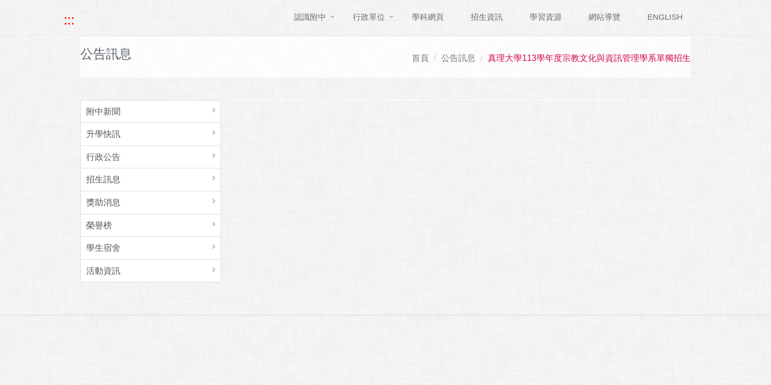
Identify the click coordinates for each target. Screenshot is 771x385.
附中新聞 (103, 111)
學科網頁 (428, 16)
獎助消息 (103, 202)
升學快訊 (103, 133)
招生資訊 (487, 16)
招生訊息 (103, 179)
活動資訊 (103, 270)
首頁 (420, 58)
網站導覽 (604, 16)
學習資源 (546, 16)
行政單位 (369, 16)
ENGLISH (665, 16)
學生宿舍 (103, 247)
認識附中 (310, 16)
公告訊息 (458, 58)
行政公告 (103, 156)
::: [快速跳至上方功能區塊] (69, 19)
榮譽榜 (99, 225)
